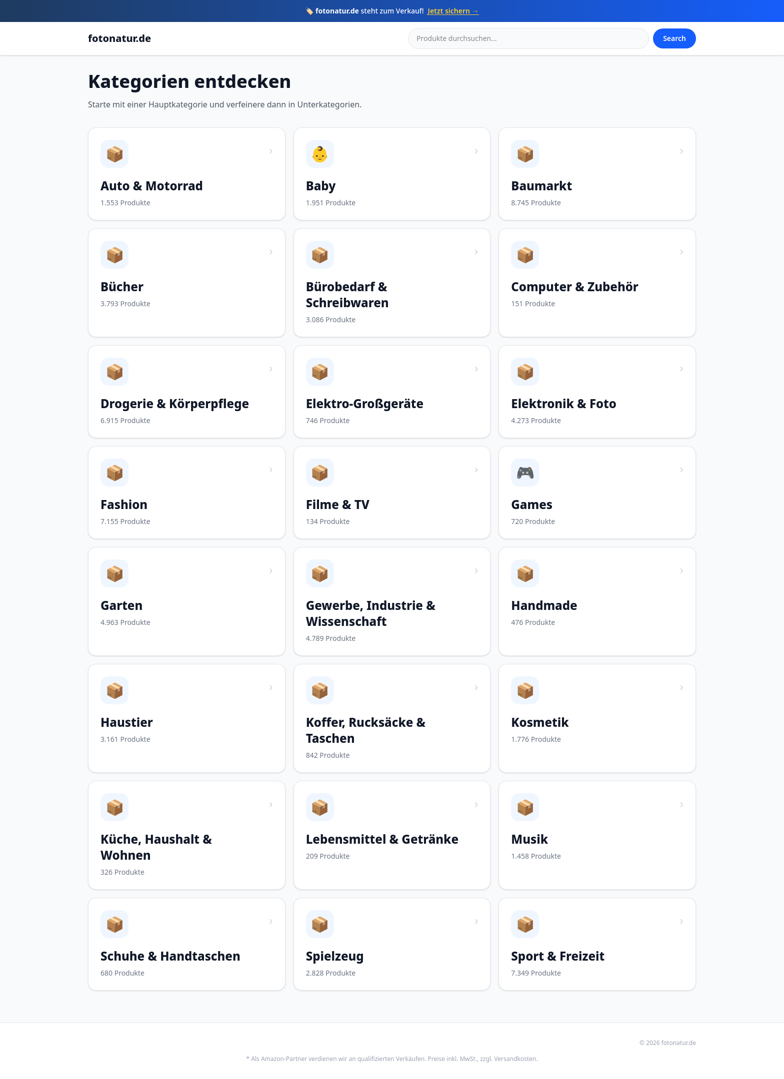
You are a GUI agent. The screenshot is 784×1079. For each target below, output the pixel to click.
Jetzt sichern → (453, 10)
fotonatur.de (119, 38)
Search (674, 38)
